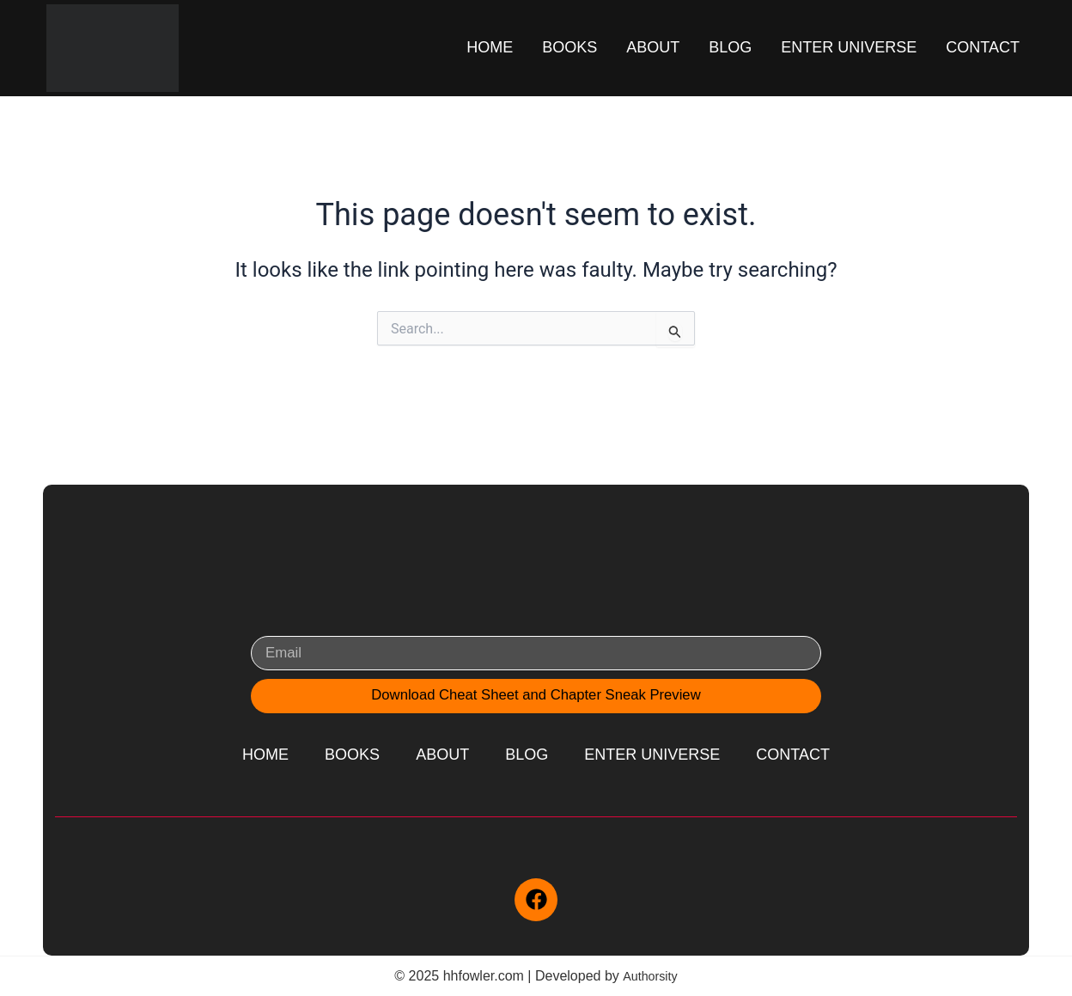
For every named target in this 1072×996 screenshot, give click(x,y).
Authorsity (649, 976)
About (652, 47)
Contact (983, 47)
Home (489, 47)
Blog (730, 47)
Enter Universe (849, 47)
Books (569, 47)
